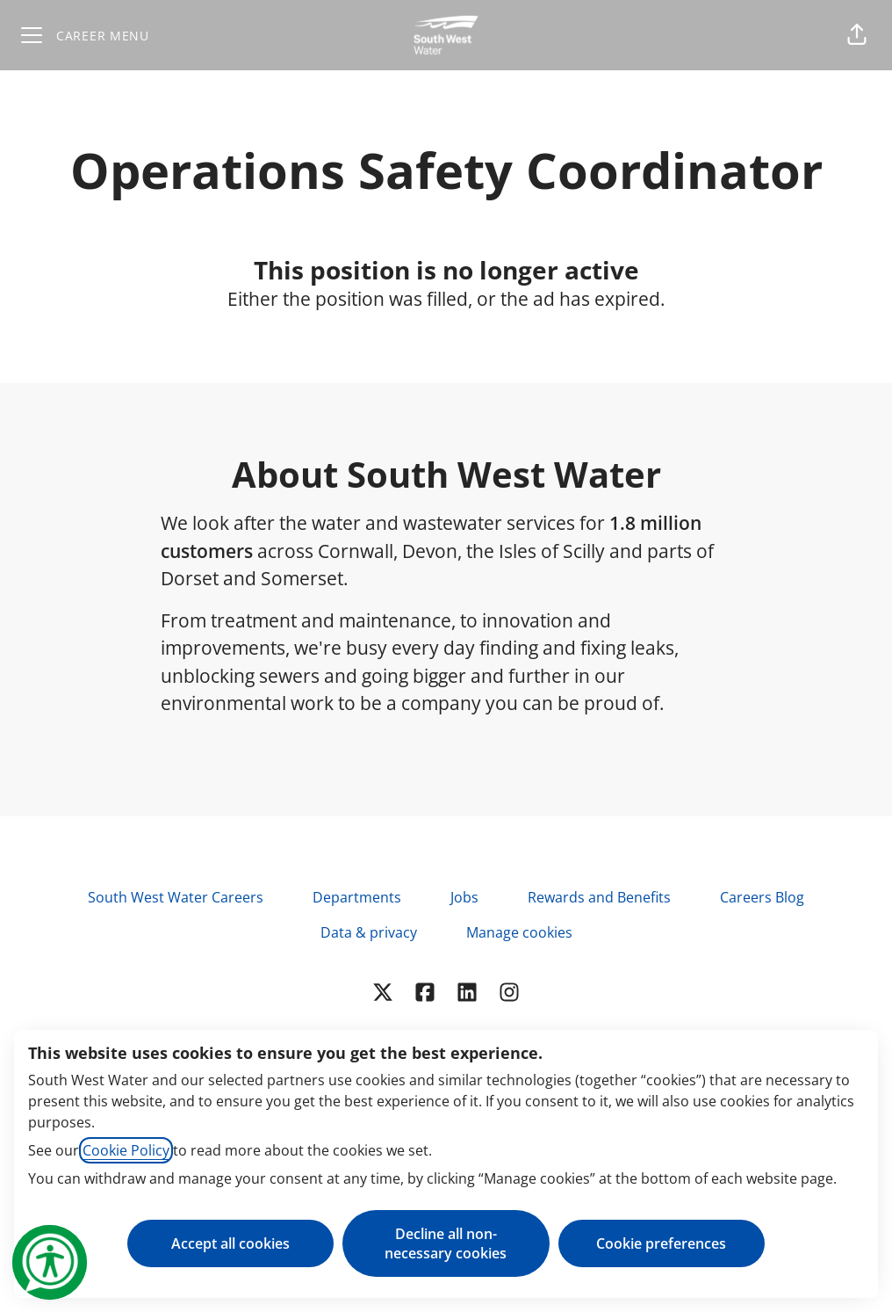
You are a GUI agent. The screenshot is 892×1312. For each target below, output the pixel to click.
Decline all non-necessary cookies (446, 1243)
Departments (357, 897)
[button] (856, 35)
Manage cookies (519, 932)
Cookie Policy (126, 1150)
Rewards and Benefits (599, 897)
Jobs (464, 897)
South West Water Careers (175, 897)
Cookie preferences (661, 1243)
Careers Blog (762, 897)
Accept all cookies (230, 1243)
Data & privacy (368, 932)
